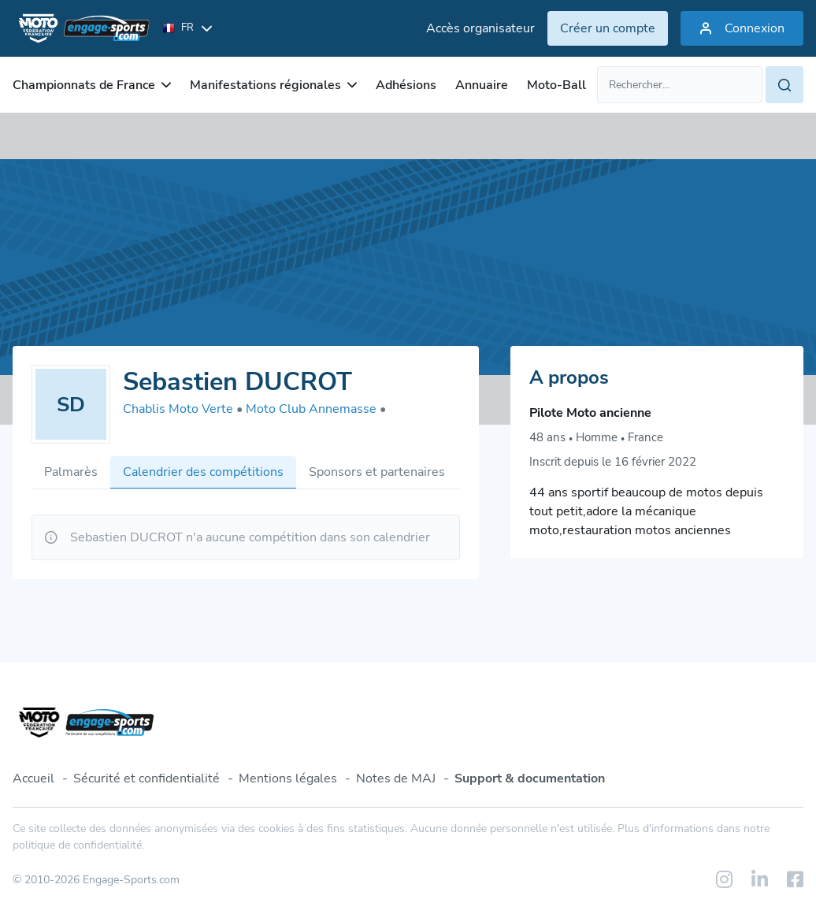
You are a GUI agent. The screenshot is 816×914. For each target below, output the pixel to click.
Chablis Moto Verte (183, 409)
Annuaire (481, 85)
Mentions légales (288, 778)
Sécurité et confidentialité (146, 778)
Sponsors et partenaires (377, 472)
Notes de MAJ (396, 778)
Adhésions (406, 85)
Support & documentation (529, 778)
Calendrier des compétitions (203, 472)
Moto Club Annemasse (316, 409)
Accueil (33, 778)
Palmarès (71, 472)
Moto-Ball (556, 85)
